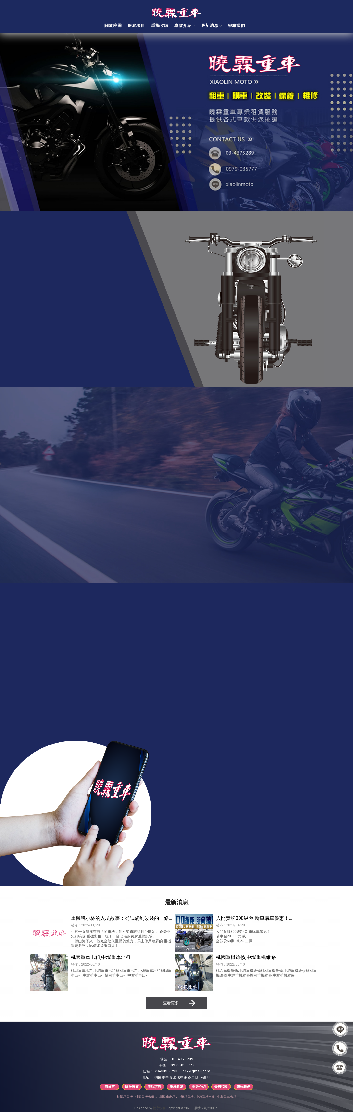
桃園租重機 (125, 1097)
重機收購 (159, 25)
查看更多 (180, 1003)
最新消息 (211, 25)
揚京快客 (159, 1108)
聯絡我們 (236, 25)
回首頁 (109, 1087)
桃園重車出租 (166, 1097)
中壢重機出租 (205, 1097)
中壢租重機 (186, 1097)
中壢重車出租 (226, 1097)
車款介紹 (184, 25)
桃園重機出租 (144, 1097)
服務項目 (136, 25)
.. (192, 1108)
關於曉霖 (113, 25)
